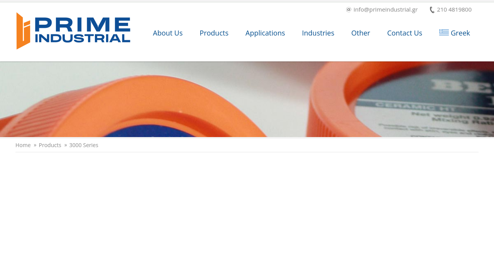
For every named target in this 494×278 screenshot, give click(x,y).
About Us (168, 32)
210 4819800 (451, 10)
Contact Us (404, 32)
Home (23, 145)
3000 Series (83, 145)
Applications (265, 32)
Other (360, 32)
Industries (318, 32)
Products (214, 32)
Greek (454, 32)
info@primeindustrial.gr (382, 10)
